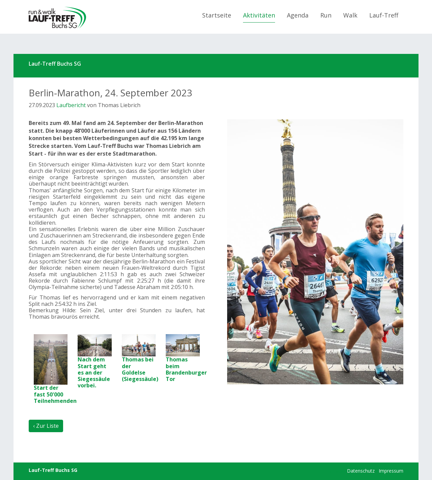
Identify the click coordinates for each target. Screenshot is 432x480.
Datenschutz (361, 471)
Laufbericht (71, 105)
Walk (350, 15)
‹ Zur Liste (46, 425)
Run (325, 15)
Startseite (216, 15)
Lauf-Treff (383, 15)
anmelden (338, 471)
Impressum (391, 471)
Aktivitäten (259, 15)
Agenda (297, 15)
